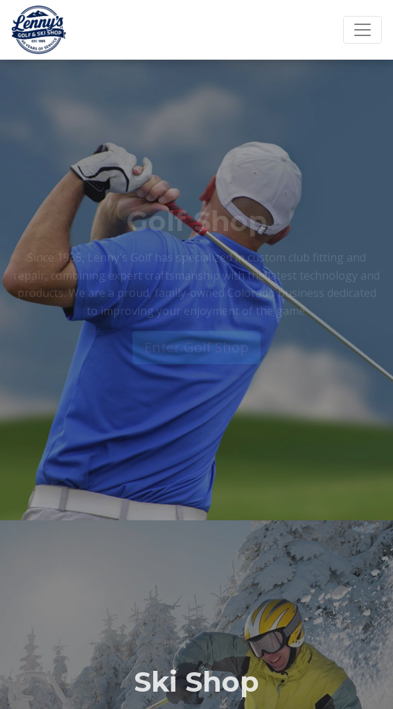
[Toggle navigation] (362, 30)
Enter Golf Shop (196, 347)
